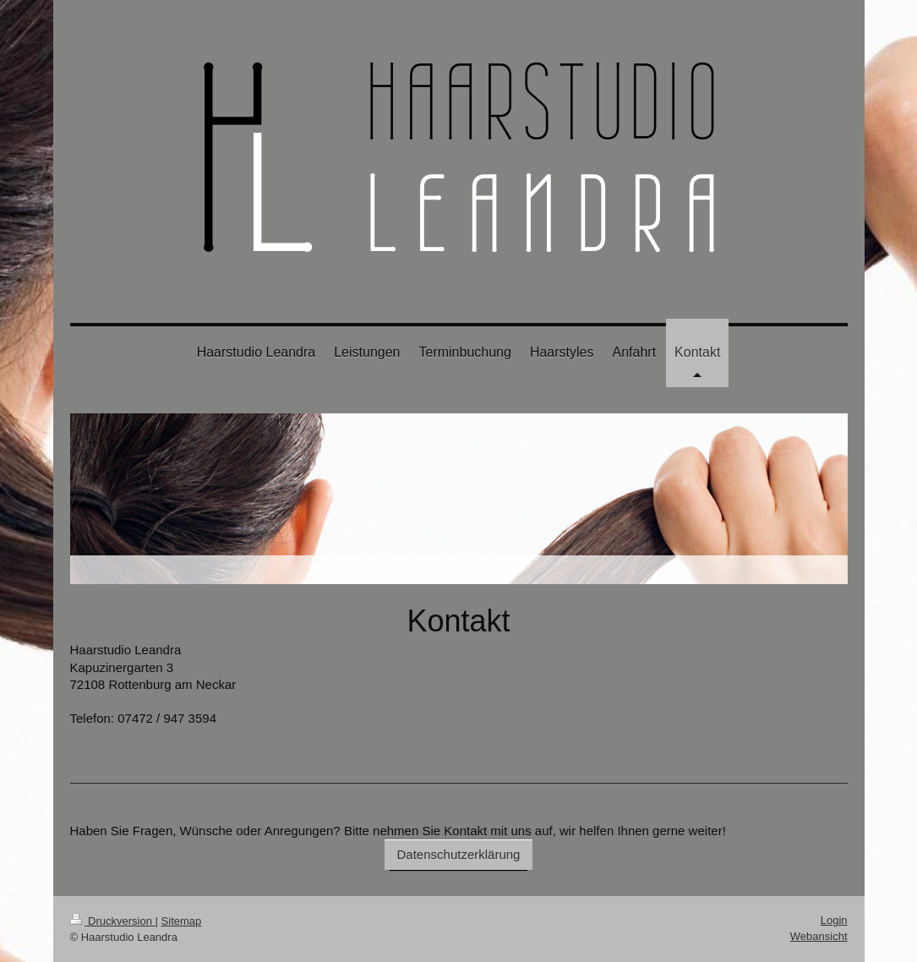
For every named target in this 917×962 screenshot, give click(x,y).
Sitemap (181, 921)
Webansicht (819, 936)
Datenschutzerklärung (459, 854)
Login (834, 920)
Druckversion (113, 921)
